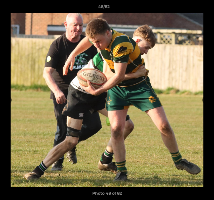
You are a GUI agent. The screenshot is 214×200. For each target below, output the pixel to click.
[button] (194, 8)
